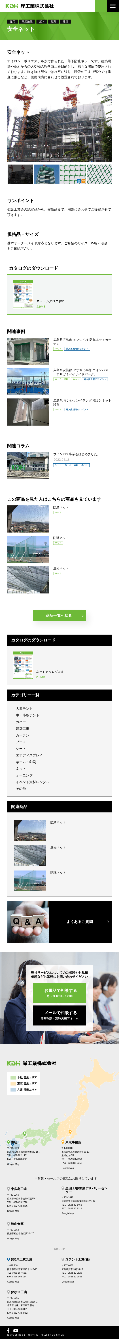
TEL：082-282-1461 (17, 1155)
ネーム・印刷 (26, 762)
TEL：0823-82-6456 (72, 1205)
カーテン (22, 735)
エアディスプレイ (29, 755)
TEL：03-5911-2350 (72, 1159)
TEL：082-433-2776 (17, 1202)
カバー (21, 722)
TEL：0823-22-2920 (72, 1273)
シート (21, 748)
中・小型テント (27, 715)
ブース (21, 742)
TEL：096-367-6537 (17, 1273)
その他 (21, 788)
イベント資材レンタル (32, 782)
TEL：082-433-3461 (17, 1309)
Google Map (13, 1164)
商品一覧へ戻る (59, 615)
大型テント (24, 708)
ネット (21, 768)
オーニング (24, 775)
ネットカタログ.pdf (51, 304)
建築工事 (22, 728)
